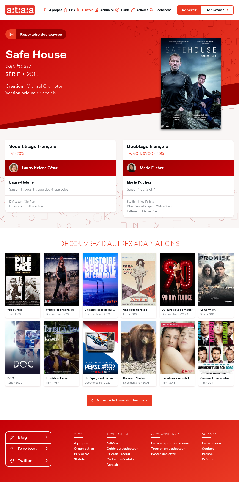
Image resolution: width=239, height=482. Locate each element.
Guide (122, 10)
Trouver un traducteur (168, 449)
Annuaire (103, 10)
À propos (52, 10)
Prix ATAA (81, 454)
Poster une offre (163, 454)
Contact (208, 449)
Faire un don (211, 443)
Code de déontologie (122, 459)
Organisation (84, 449)
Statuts (79, 459)
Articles (139, 10)
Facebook (29, 449)
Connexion (217, 10)
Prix (69, 10)
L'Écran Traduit (118, 454)
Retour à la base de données (119, 400)
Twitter (29, 460)
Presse (207, 454)
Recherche (160, 10)
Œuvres (84, 10)
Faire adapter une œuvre (170, 443)
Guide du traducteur (122, 449)
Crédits (207, 459)
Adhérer (188, 10)
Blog (29, 437)
